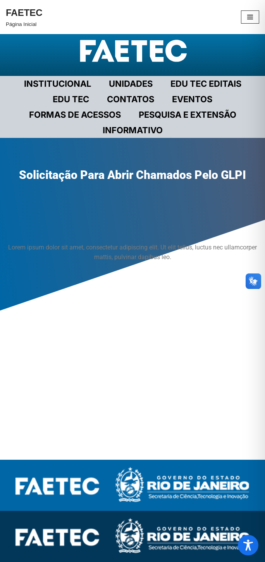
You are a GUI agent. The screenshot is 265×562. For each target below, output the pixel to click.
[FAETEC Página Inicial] (24, 17)
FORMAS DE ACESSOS (75, 115)
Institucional (57, 84)
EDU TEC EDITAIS (205, 84)
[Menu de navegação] (250, 17)
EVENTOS (192, 99)
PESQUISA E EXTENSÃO (187, 115)
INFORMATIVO (133, 130)
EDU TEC (71, 99)
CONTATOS (130, 99)
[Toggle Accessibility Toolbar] (248, 545)
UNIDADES (131, 84)
